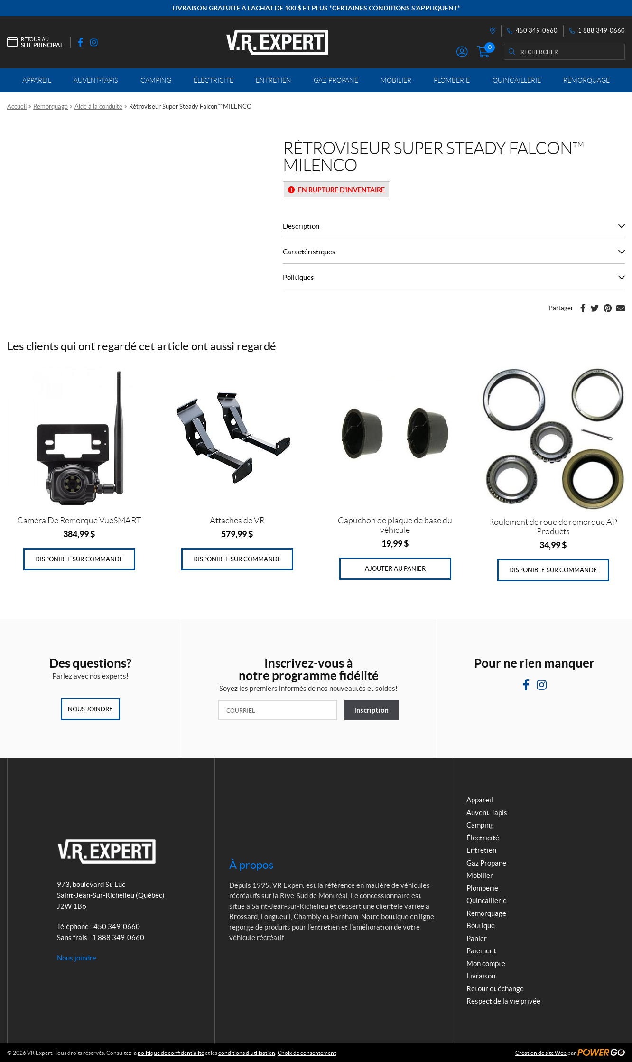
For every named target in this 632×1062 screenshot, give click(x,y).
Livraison (480, 976)
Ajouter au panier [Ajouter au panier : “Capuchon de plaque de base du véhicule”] (395, 568)
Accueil (17, 106)
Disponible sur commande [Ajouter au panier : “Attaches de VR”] (237, 559)
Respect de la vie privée (503, 1001)
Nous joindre (90, 709)
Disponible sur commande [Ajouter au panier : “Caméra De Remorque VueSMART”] (79, 559)
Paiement (481, 951)
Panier (476, 938)
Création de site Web (541, 1053)
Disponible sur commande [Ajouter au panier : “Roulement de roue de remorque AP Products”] (553, 570)
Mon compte (485, 964)
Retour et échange (495, 989)
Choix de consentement (307, 1053)
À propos (251, 864)
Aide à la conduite (98, 106)
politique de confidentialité (171, 1053)
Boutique (480, 926)
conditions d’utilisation (246, 1053)
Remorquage (50, 106)
